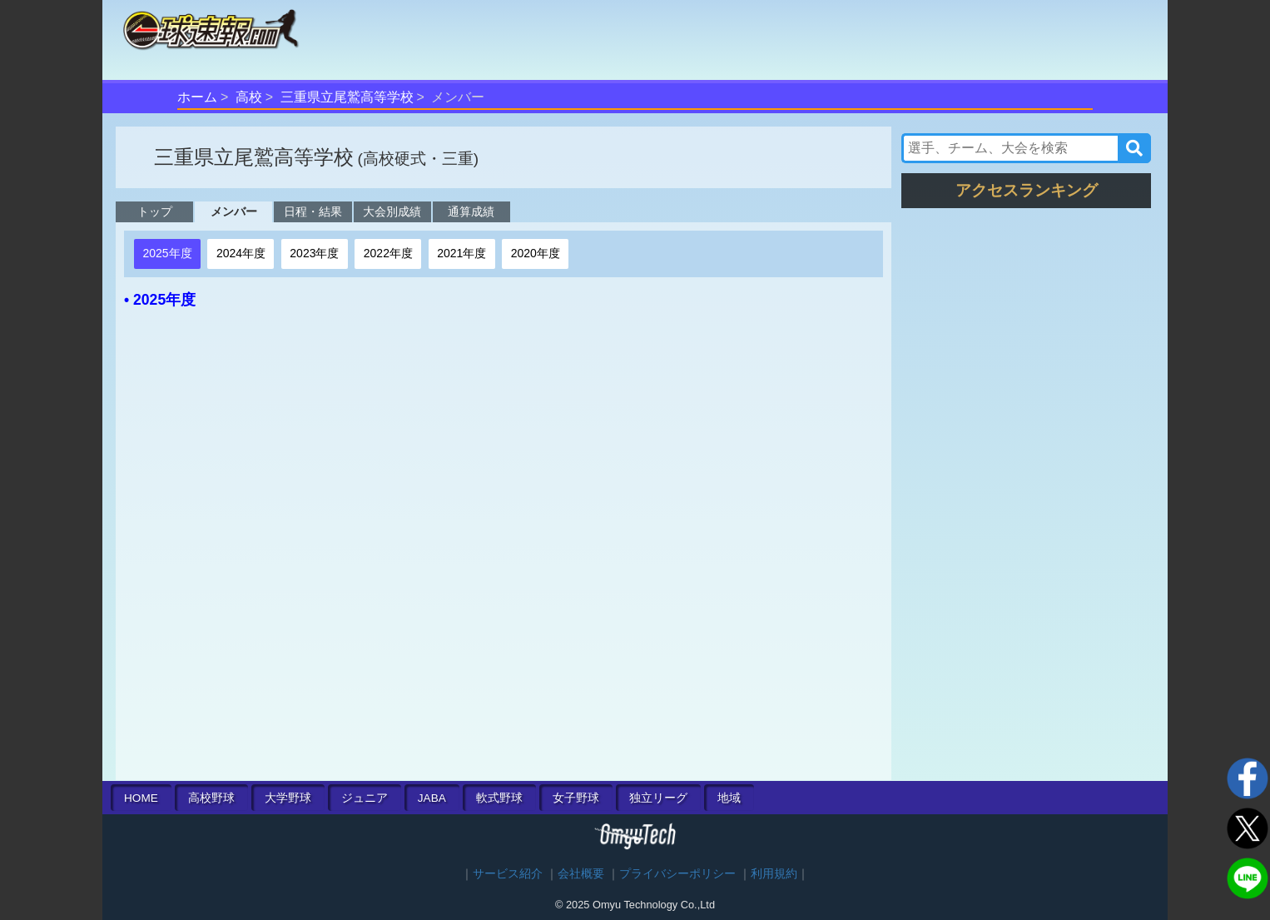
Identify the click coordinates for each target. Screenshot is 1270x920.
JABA (432, 798)
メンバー (234, 211)
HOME (141, 798)
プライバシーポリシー (677, 874)
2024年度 (240, 253)
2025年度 (166, 253)
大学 (288, 798)
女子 (576, 798)
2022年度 (388, 253)
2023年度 (314, 253)
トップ (154, 211)
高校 (249, 97)
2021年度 (461, 253)
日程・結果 (313, 211)
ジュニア (364, 798)
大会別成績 (392, 211)
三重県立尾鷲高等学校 (347, 97)
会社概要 (581, 874)
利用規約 (774, 874)
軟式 (499, 798)
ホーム (197, 97)
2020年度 (535, 253)
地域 (729, 798)
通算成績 (471, 211)
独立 (658, 798)
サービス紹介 (508, 874)
